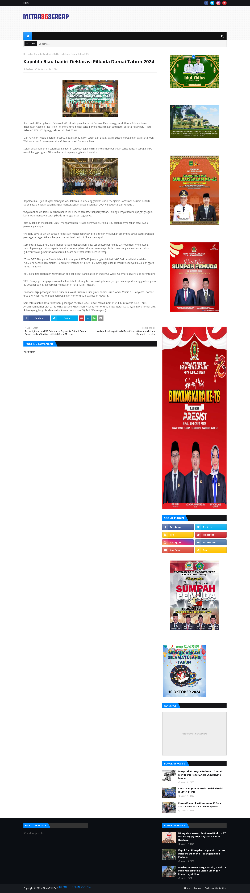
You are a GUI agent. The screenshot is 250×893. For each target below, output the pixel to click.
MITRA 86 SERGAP (49, 888)
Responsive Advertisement (194, 733)
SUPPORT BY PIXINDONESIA (74, 887)
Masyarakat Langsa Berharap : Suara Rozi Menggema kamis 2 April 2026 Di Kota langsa (202, 775)
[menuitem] (27, 36)
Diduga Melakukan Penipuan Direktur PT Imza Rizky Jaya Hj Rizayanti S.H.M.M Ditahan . (202, 836)
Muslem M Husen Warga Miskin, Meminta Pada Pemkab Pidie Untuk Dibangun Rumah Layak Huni (202, 871)
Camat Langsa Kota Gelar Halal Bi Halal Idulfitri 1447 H (200, 790)
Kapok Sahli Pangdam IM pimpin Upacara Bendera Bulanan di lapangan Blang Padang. (202, 853)
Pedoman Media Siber (216, 888)
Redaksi (30, 69)
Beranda (27, 54)
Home (26, 2)
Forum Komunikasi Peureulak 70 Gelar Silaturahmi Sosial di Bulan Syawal (200, 805)
